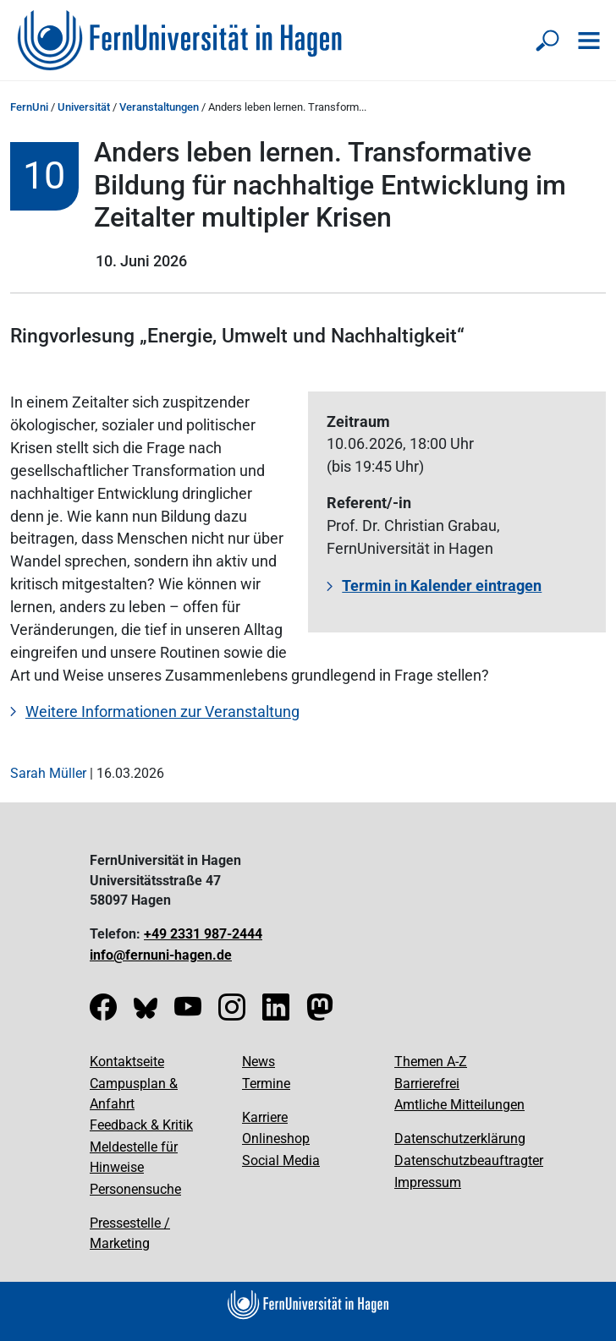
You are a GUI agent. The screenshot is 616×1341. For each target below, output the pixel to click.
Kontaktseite (127, 1062)
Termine (266, 1084)
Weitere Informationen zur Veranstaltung (162, 711)
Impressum (427, 1182)
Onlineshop (276, 1138)
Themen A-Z (430, 1062)
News (258, 1062)
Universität (84, 107)
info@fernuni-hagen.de (161, 955)
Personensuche (135, 1189)
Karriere (265, 1117)
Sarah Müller (48, 773)
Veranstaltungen (159, 107)
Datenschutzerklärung (459, 1138)
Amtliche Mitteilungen (459, 1105)
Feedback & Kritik (141, 1125)
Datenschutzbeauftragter (468, 1160)
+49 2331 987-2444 (203, 934)
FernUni (29, 107)
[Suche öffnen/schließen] (548, 40)
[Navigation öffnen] (589, 40)
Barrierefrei (426, 1084)
